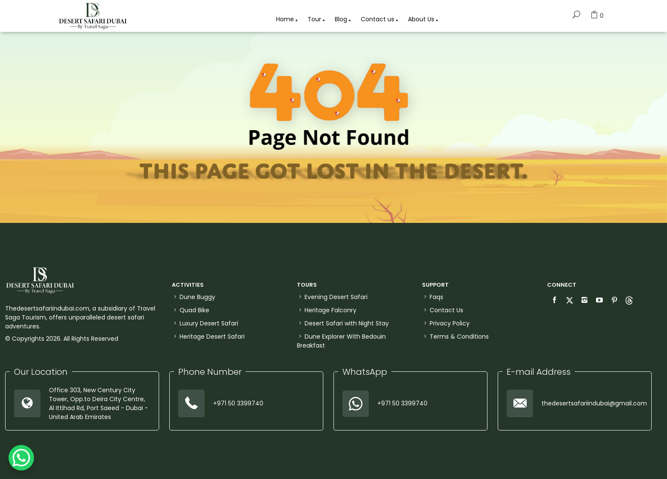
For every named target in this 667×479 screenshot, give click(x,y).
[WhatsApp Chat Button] (21, 457)
